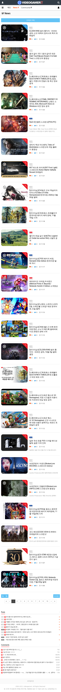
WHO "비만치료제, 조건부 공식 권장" (16, 637)
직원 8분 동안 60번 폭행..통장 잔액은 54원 (17, 639)
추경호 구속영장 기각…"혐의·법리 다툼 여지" (18, 629)
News (16, 7)
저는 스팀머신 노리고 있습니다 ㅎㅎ (12, 665)
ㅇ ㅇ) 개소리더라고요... (9, 654)
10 (47, 601)
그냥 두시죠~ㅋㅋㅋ (8, 652)
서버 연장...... (9, 619)
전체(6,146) (30, 20)
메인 (9, 7)
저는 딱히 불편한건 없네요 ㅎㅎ (11, 667)
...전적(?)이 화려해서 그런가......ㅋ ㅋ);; (13, 660)
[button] (3, 596)
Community (26, 7)
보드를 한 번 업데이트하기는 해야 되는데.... (18, 617)
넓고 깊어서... (6, 657)
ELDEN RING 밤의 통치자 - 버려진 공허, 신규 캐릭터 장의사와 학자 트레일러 (27, 632)
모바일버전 (30, 681)
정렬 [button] (57, 596)
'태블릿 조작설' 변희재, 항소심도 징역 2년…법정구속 (20, 622)
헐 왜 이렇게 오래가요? (9, 670)
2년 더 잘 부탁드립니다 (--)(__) (11, 649)
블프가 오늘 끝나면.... (11, 627)
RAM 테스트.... (9, 634)
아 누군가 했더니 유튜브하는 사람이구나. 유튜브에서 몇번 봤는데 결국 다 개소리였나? (27, 662)
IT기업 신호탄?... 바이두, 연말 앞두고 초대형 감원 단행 (21, 624)
